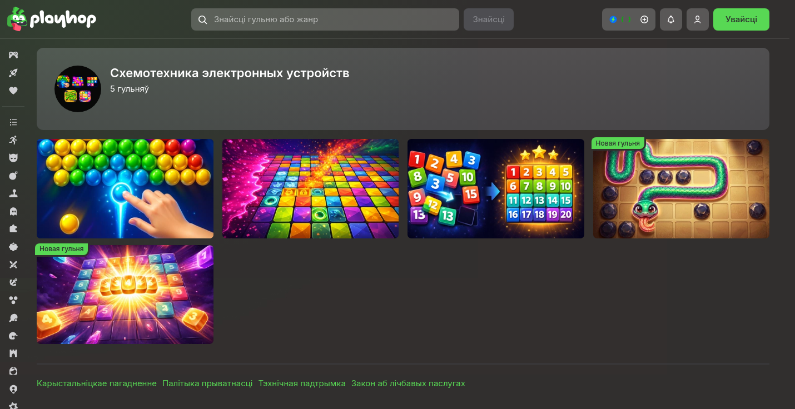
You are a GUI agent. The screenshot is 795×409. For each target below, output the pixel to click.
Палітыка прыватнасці (207, 383)
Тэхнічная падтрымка (301, 383)
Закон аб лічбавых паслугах (408, 383)
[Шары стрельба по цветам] (125, 188)
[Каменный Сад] (681, 188)
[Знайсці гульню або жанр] (325, 19)
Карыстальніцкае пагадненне (97, 383)
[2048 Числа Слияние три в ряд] (125, 295)
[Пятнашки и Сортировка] (496, 188)
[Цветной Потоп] (310, 188)
